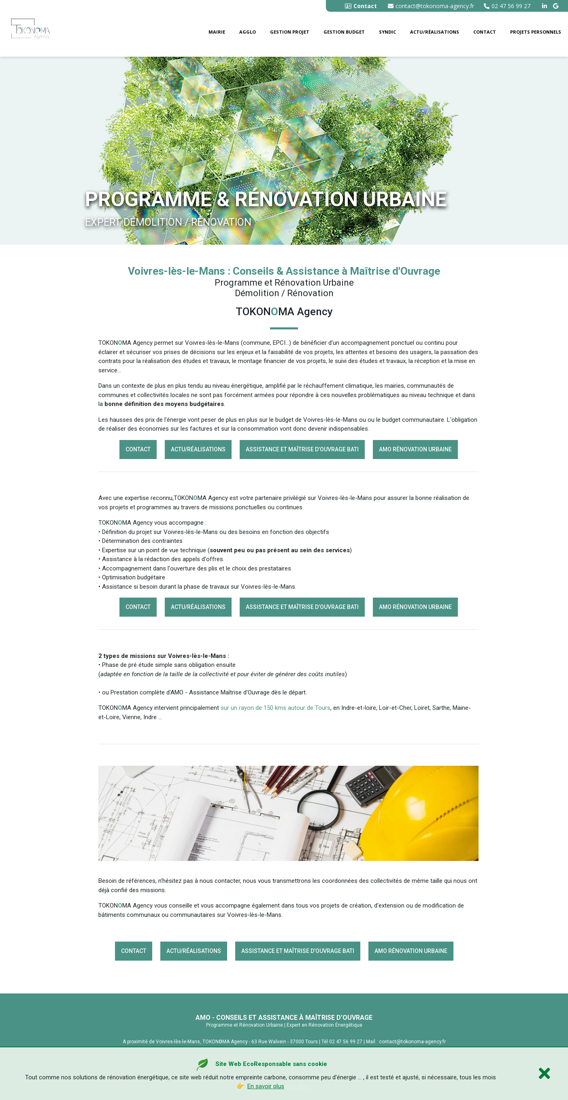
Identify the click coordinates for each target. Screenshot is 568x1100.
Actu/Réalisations (434, 32)
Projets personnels (535, 32)
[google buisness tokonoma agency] (556, 6)
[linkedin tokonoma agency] (545, 6)
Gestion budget (344, 32)
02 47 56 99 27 (507, 6)
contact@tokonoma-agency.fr (431, 6)
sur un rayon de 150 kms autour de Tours (275, 707)
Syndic (387, 32)
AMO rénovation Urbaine (415, 449)
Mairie (216, 32)
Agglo (247, 32)
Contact (484, 32)
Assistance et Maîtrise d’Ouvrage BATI (302, 449)
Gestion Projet (289, 32)
